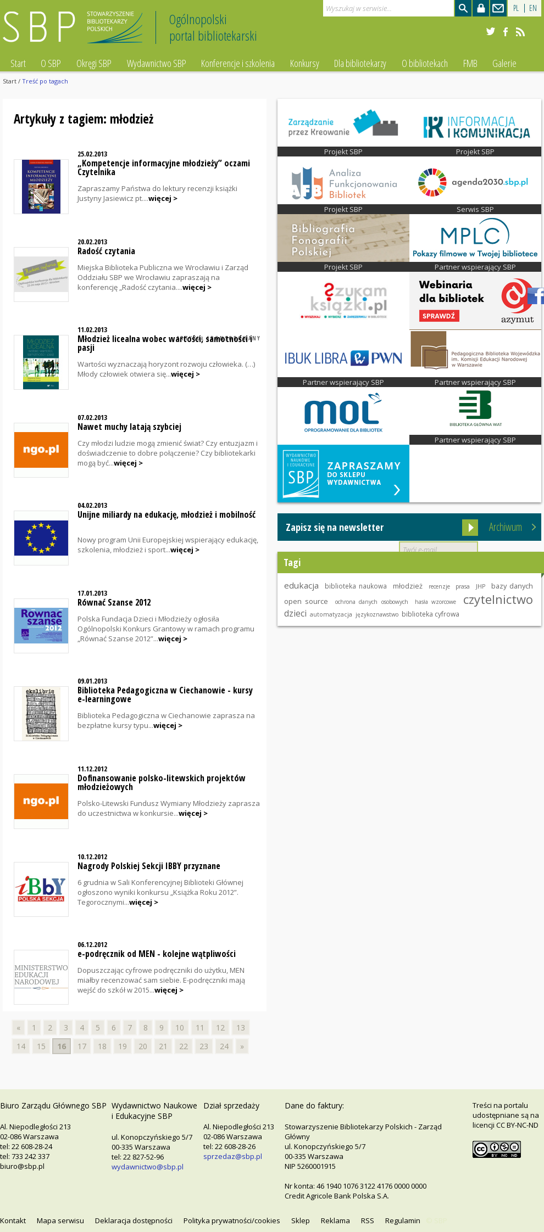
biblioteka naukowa (356, 585)
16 (61, 1046)
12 (220, 1027)
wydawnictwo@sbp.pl (148, 1167)
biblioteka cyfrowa (430, 614)
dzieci (295, 613)
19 (122, 1046)
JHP (480, 586)
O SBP (51, 63)
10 (179, 1027)
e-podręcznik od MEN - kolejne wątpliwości (156, 953)
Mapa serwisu (60, 1220)
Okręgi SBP (94, 63)
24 (224, 1046)
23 (203, 1046)
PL (516, 8)
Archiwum (505, 526)
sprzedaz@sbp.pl (232, 1156)
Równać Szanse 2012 (114, 602)
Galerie (504, 63)
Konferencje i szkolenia (238, 63)
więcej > (162, 198)
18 (102, 1046)
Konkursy (304, 63)
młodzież (408, 586)
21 (163, 1046)
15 (41, 1046)
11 (200, 1027)
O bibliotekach (425, 63)
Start (18, 63)
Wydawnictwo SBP (156, 63)
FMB (470, 63)
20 (142, 1046)
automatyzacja (331, 614)
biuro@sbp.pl (22, 1166)
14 (20, 1046)
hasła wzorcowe (435, 602)
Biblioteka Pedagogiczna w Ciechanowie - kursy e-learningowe (165, 694)
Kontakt (13, 1220)
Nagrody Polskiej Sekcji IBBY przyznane (148, 865)
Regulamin (402, 1220)
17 (81, 1046)
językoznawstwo (377, 614)
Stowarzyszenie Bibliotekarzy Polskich (75, 32)
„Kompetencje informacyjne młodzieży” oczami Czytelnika (163, 167)
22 (183, 1046)
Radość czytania (106, 251)
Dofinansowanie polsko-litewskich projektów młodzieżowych (161, 782)
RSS (367, 1220)
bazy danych (512, 586)
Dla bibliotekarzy (360, 63)
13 (240, 1027)
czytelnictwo (498, 599)
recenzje (439, 586)
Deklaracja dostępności (134, 1220)
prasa (463, 586)
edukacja (301, 585)
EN (533, 8)
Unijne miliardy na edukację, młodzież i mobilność (166, 514)
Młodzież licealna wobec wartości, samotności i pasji (164, 343)
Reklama (335, 1220)
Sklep (300, 1220)
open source (306, 601)
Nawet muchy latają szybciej (129, 426)
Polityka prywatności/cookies (232, 1220)
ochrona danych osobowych (371, 602)
